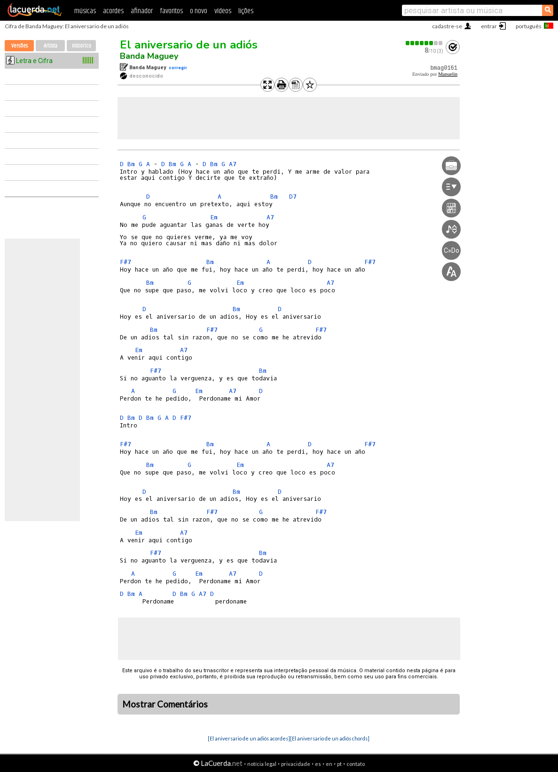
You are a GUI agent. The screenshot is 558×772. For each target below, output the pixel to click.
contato (355, 764)
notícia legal (261, 764)
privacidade (295, 764)
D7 (293, 197)
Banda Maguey (149, 56)
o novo (198, 11)
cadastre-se (447, 26)
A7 (232, 164)
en (329, 764)
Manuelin (447, 74)
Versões (19, 45)
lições (245, 11)
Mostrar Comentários (165, 704)
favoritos (171, 11)
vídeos (222, 11)
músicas (85, 11)
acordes (113, 11)
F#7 (125, 262)
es (318, 764)
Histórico (81, 45)
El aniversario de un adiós (189, 44)
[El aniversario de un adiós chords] (329, 738)
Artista (50, 45)
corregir (178, 67)
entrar (489, 26)
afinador (142, 11)
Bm (131, 164)
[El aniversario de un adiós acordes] (249, 738)
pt (339, 764)
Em (214, 217)
